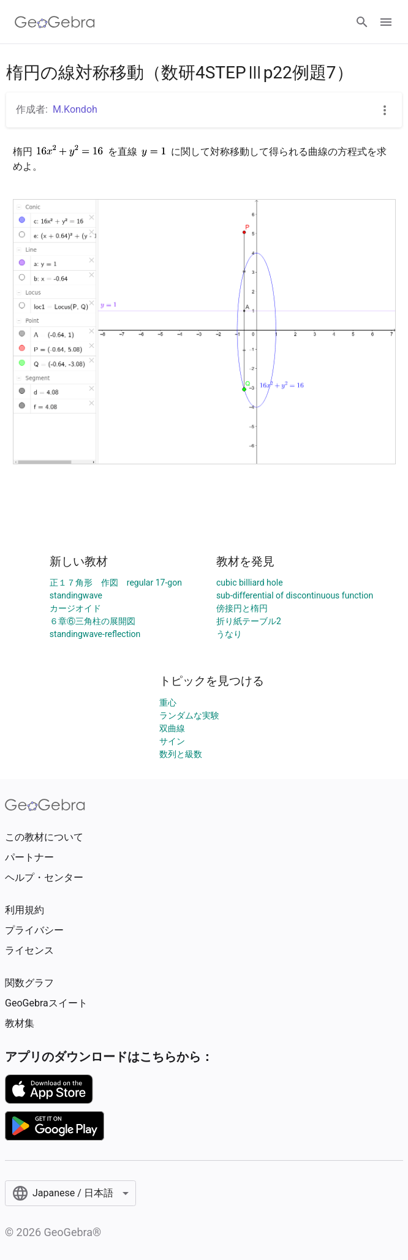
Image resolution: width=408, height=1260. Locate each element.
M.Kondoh (75, 109)
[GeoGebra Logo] (55, 22)
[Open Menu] (386, 22)
